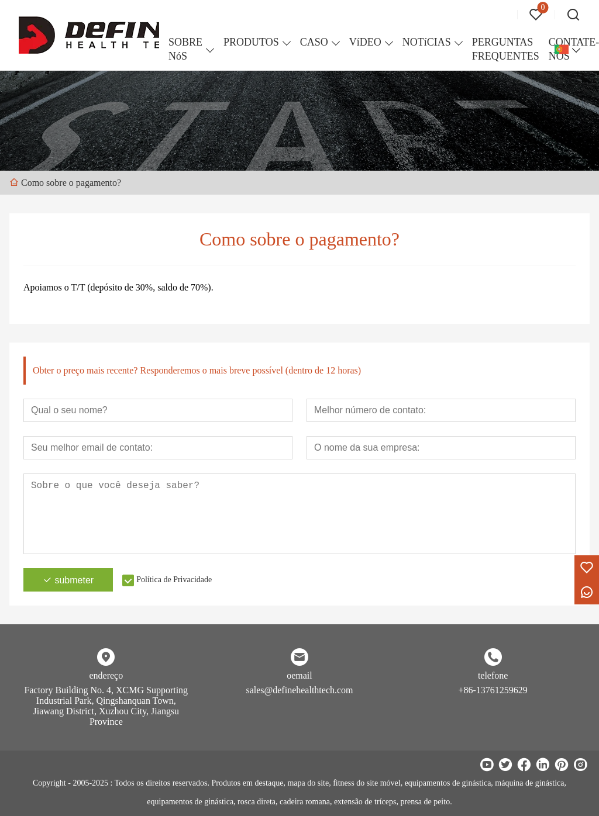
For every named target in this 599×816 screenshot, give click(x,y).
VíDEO (365, 42)
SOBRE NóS (185, 49)
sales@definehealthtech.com (299, 690)
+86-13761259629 (492, 690)
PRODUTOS (251, 42)
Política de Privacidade (174, 579)
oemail (299, 675)
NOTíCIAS (426, 42)
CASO (314, 42)
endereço (106, 675)
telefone (493, 675)
